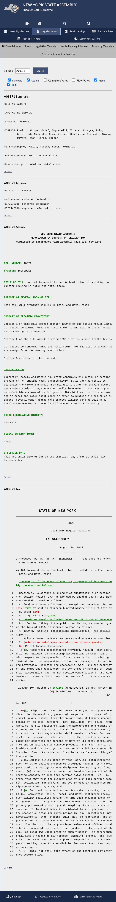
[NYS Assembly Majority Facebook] (39, 25)
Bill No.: (8, 82)
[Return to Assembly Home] (58, 9)
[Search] (89, 25)
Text (13, 98)
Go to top (8, 185)
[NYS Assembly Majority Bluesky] (76, 25)
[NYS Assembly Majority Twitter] (51, 25)
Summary (17, 94)
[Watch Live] (26, 25)
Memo (103, 94)
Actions (35, 94)
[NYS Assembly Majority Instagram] (64, 25)
